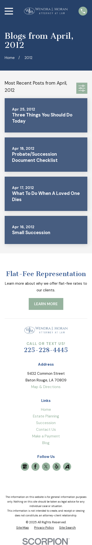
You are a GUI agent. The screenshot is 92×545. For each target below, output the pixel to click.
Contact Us (46, 429)
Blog (46, 442)
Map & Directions (46, 386)
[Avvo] (67, 466)
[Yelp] (56, 466)
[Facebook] (35, 466)
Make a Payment (46, 436)
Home (46, 409)
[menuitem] (22, 528)
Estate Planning (46, 416)
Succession (46, 422)
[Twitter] (46, 466)
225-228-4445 (46, 350)
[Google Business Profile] (25, 466)
